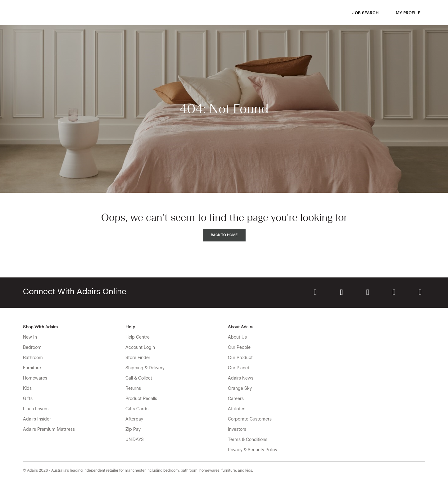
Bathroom (33, 357)
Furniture (32, 368)
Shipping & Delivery (145, 368)
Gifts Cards (136, 409)
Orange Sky (240, 388)
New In (30, 337)
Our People (239, 347)
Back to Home (224, 235)
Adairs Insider (37, 419)
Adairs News (240, 378)
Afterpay (134, 419)
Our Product (240, 357)
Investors (237, 429)
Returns (133, 388)
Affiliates (236, 409)
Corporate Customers (250, 419)
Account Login (140, 347)
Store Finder (137, 357)
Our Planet (238, 368)
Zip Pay (133, 429)
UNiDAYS (134, 439)
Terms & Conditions (247, 439)
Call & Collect (138, 378)
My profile (404, 13)
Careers (236, 398)
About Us (237, 337)
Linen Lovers (35, 409)
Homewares (35, 378)
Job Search (365, 13)
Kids (27, 388)
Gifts (28, 398)
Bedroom (32, 347)
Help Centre (137, 337)
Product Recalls (141, 398)
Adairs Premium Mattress (49, 429)
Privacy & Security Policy (252, 449)
